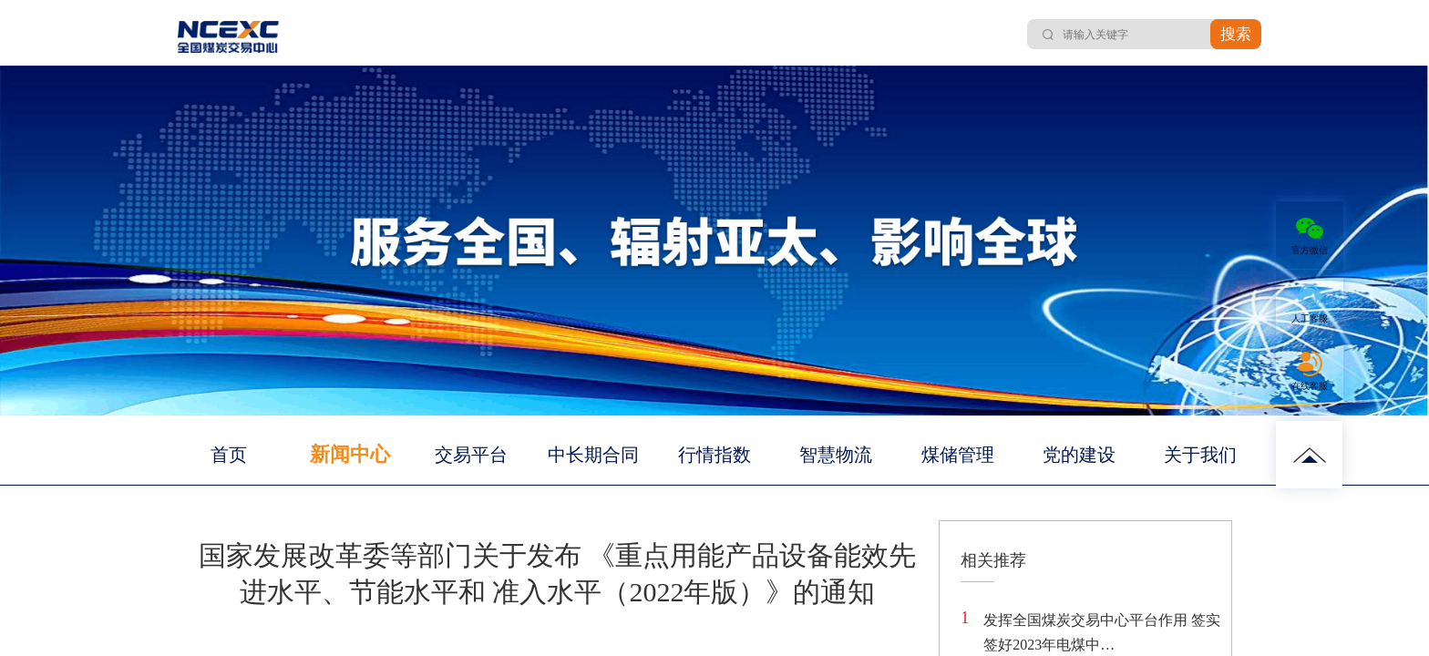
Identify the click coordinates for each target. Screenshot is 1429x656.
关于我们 (1200, 455)
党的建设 (1079, 455)
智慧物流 (835, 455)
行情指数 (714, 455)
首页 (229, 455)
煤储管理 (957, 455)
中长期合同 (593, 455)
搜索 (1235, 34)
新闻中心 (350, 454)
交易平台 (471, 455)
